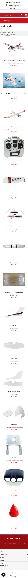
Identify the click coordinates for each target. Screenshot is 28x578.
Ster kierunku (14, 325)
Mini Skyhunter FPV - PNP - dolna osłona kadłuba (14, 292)
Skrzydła (13, 193)
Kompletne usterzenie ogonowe (14, 391)
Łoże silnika (14, 457)
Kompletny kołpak (14, 424)
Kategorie (6, 21)
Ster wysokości (14, 358)
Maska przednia (14, 490)
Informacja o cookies (6, 575)
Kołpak (14, 523)
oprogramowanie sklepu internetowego (18, 575)
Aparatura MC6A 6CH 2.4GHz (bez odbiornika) (14, 159)
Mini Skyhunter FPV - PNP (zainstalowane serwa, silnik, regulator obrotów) (14, 93)
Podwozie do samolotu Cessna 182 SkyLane (14, 226)
